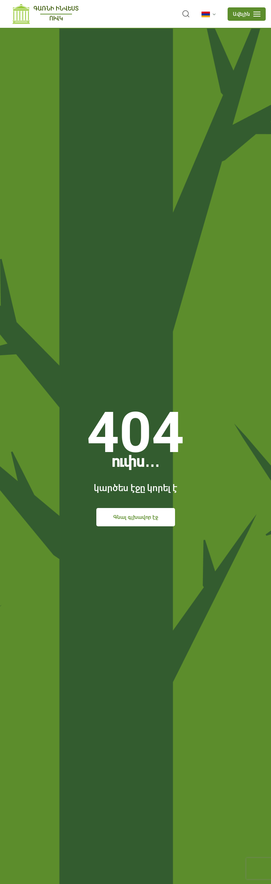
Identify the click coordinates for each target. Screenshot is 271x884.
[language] (210, 14)
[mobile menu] (247, 14)
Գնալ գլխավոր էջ (135, 517)
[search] (186, 14)
